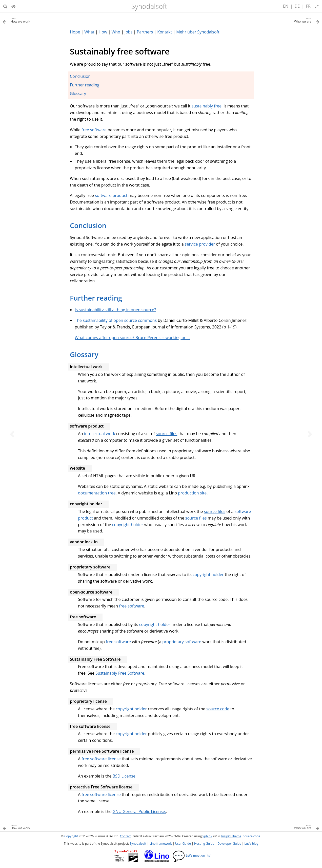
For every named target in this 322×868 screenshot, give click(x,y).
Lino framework (161, 843)
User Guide (183, 843)
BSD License (124, 776)
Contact (125, 836)
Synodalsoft (149, 6)
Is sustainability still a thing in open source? (115, 309)
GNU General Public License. (139, 811)
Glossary (78, 93)
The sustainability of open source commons (116, 320)
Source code (251, 836)
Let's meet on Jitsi (191, 855)
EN (285, 6)
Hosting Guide (204, 843)
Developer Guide (229, 843)
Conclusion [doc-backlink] (88, 225)
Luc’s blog (251, 843)
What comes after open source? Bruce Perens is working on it (132, 337)
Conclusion (80, 76)
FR (308, 6)
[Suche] (5, 6)
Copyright (71, 836)
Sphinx (207, 836)
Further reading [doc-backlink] (96, 298)
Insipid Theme (231, 836)
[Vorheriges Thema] (12, 434)
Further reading (84, 85)
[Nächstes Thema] (310, 434)
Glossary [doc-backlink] (84, 354)
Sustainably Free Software (119, 673)
